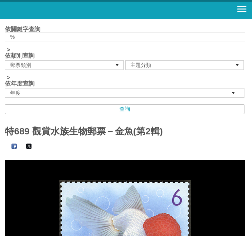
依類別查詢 (19, 56)
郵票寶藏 (41, 10)
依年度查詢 (19, 84)
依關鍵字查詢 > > (126, 62)
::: (7, 22)
